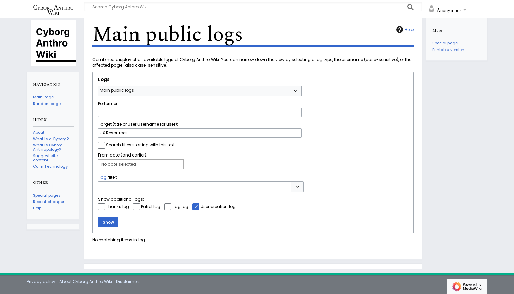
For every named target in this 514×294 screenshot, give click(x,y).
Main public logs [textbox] (117, 90)
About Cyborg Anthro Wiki (85, 281)
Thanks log (117, 206)
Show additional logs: (121, 199)
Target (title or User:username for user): (138, 124)
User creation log (218, 206)
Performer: (108, 103)
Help (404, 29)
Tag (102, 177)
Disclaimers (128, 281)
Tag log (180, 206)
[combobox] (200, 91)
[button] (297, 186)
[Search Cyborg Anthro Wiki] (253, 6)
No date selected (118, 164)
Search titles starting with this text (140, 145)
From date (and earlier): (122, 155)
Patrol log (150, 206)
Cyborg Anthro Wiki (53, 10)
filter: (107, 177)
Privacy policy (41, 281)
